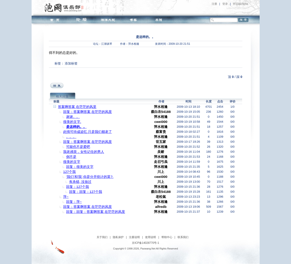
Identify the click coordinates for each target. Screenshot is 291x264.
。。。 (71, 137)
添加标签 (71, 63)
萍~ (66, 197)
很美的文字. (72, 122)
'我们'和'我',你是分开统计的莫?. (89, 177)
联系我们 (183, 237)
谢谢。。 (73, 117)
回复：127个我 (77, 187)
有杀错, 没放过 (80, 182)
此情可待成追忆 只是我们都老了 (87, 132)
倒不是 (71, 157)
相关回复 (62, 96)
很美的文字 (71, 162)
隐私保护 (118, 237)
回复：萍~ (74, 202)
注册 (214, 3)
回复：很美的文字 (79, 167)
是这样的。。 (76, 127)
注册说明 (134, 237)
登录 (225, 3)
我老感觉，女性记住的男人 (83, 152)
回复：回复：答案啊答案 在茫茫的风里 (95, 212)
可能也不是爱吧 (78, 147)
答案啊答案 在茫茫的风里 (77, 107)
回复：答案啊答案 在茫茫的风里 (87, 112)
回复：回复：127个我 (85, 192)
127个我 (69, 172)
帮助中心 (166, 237)
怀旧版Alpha (240, 3)
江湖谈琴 (106, 43)
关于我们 (102, 237)
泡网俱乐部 (65, 7)
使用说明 (150, 237)
